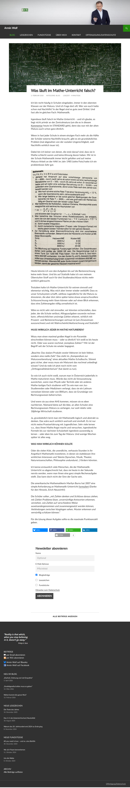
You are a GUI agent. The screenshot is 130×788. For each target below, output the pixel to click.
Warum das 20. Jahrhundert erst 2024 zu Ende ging (23, 726)
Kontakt (76, 35)
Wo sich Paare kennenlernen (14, 750)
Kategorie (50, 95)
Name (38, 553)
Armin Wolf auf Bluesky (16, 662)
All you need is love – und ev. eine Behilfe (19, 741)
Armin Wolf (10, 28)
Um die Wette (9, 758)
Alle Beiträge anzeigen (65, 616)
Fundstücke (44, 35)
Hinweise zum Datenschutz (48, 590)
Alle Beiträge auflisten (13, 772)
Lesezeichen (26, 35)
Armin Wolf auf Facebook (17, 665)
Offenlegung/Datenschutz (101, 35)
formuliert (84, 487)
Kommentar (37, 126)
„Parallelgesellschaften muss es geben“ (18, 686)
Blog (12, 35)
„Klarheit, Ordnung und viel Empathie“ (18, 678)
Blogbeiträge (43, 575)
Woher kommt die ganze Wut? (15, 695)
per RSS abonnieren (15, 658)
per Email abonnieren (15, 655)
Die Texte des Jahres (11, 709)
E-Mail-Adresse (42, 564)
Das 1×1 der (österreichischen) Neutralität (19, 718)
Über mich (61, 35)
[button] (40, 530)
